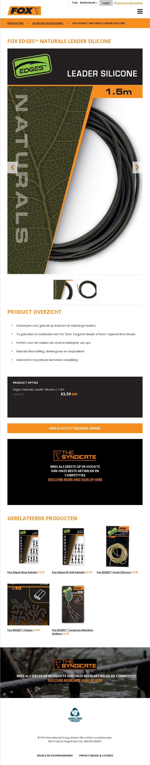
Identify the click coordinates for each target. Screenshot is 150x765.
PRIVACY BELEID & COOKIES (96, 755)
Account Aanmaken (130, 3)
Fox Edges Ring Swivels (22, 572)
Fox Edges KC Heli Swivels (68, 572)
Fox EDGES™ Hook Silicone (114, 572)
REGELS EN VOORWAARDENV (55, 755)
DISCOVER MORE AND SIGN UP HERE (75, 479)
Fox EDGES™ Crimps (20, 630)
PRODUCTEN (15, 23)
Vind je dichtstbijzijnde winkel (75, 428)
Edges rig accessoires (48, 23)
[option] (75, 161)
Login (106, 3)
